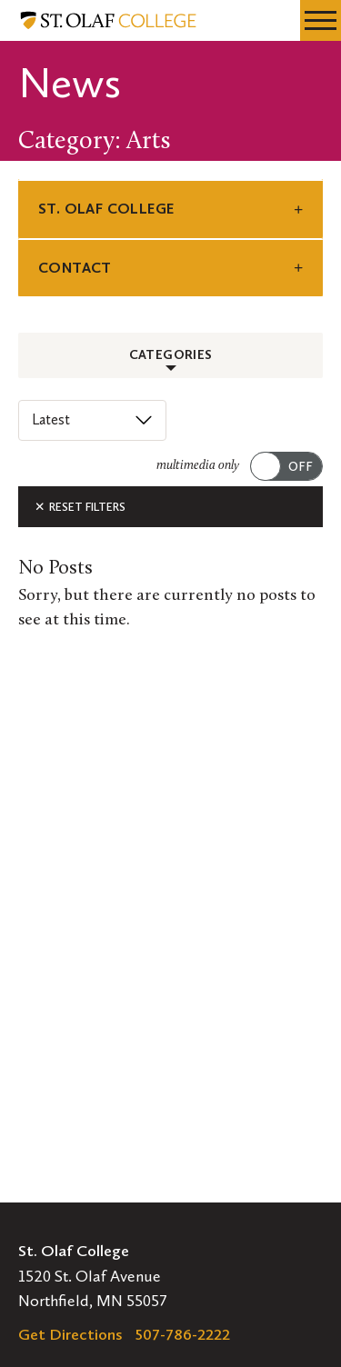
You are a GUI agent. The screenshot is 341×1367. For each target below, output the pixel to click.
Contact (75, 267)
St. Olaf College (106, 208)
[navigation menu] (320, 20)
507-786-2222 (182, 1334)
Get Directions (70, 1334)
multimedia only (197, 466)
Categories (171, 355)
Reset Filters (80, 507)
